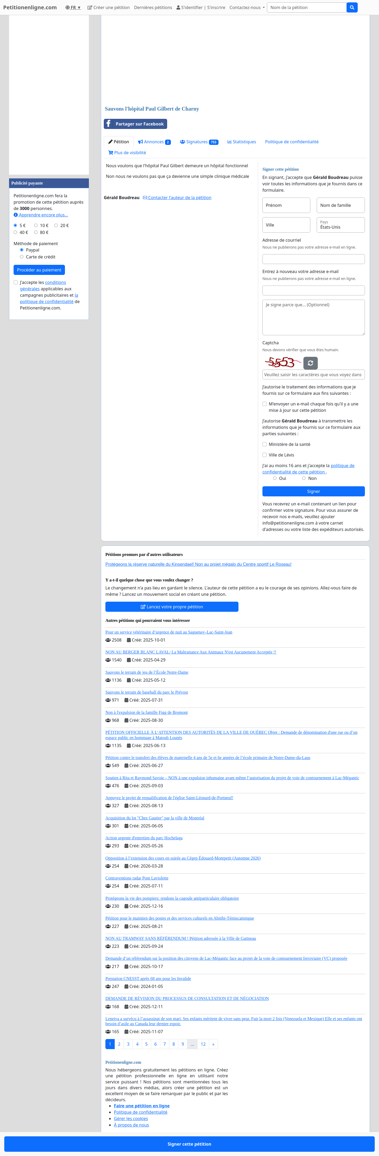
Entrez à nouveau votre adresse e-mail (300, 271)
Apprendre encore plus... (41, 215)
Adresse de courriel (281, 240)
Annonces (154, 142)
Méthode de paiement (36, 243)
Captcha (270, 343)
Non (312, 478)
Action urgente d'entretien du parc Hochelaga (144, 838)
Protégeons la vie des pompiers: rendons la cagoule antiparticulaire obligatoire (172, 898)
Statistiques (242, 142)
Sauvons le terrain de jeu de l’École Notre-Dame (146, 672)
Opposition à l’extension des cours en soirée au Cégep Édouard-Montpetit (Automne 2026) (183, 858)
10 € (44, 225)
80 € (44, 232)
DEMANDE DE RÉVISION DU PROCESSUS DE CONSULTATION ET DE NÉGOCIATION (187, 998)
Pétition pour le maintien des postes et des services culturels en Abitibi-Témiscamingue (179, 918)
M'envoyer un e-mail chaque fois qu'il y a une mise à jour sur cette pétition (314, 407)
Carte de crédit (40, 257)
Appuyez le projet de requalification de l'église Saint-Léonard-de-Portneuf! (169, 797)
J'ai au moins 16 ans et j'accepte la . (308, 469)
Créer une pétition (109, 7)
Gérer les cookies (131, 1118)
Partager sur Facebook (134, 124)
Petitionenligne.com (30, 7)
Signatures (199, 142)
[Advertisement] (235, 61)
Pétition (118, 142)
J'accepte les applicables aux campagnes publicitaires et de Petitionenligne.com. (50, 295)
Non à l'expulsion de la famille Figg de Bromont (146, 712)
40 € (24, 232)
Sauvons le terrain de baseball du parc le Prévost (146, 692)
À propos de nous (131, 1125)
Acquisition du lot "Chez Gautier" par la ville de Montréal (154, 818)
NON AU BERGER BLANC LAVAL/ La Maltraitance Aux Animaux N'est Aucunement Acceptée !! (190, 652)
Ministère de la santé (289, 444)
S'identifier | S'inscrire (200, 7)
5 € (23, 225)
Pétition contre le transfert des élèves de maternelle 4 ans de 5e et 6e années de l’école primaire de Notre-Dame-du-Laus (207, 757)
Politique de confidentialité (292, 142)
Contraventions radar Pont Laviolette (136, 878)
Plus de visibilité (127, 153)
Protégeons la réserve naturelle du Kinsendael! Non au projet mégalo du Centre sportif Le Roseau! (198, 564)
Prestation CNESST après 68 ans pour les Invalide (148, 978)
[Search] (307, 7)
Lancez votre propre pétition (172, 607)
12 (203, 1044)
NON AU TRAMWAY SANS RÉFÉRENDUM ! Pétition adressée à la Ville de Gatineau (180, 938)
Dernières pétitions (153, 7)
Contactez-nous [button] (246, 7)
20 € (64, 225)
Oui (282, 478)
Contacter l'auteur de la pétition (177, 197)
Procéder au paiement (39, 270)
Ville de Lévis (281, 455)
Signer (313, 491)
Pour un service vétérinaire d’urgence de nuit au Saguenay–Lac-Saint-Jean (168, 632)
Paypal (32, 250)
